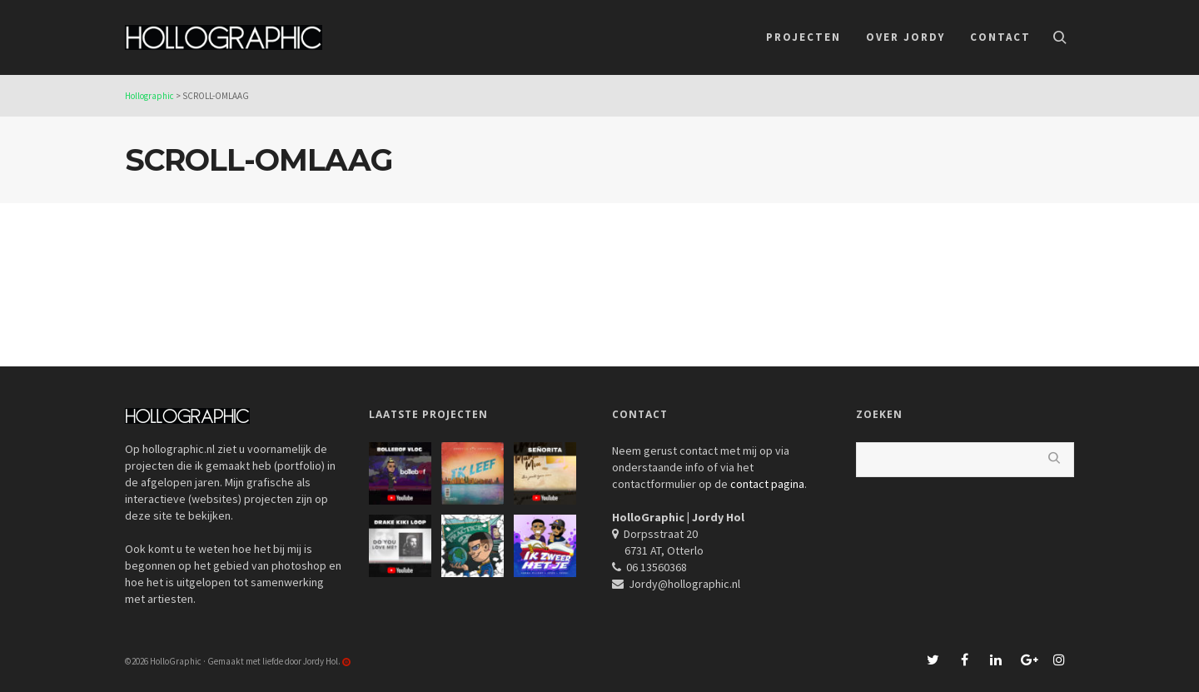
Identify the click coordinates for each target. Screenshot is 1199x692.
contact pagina (767, 483)
